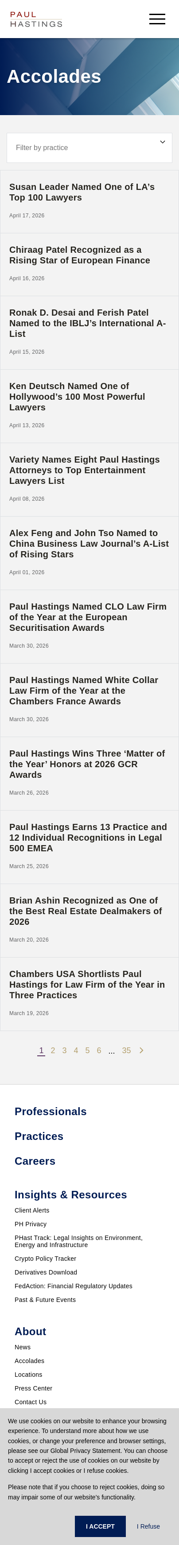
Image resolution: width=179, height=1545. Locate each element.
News (23, 1347)
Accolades (29, 1360)
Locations (29, 1374)
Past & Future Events (45, 1299)
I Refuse (148, 1526)
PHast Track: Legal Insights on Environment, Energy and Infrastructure (79, 1241)
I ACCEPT (100, 1526)
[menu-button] (157, 18)
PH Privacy (31, 1224)
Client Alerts (32, 1210)
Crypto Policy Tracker (45, 1258)
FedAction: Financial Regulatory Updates (73, 1286)
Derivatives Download (46, 1272)
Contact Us (31, 1402)
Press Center (33, 1388)
